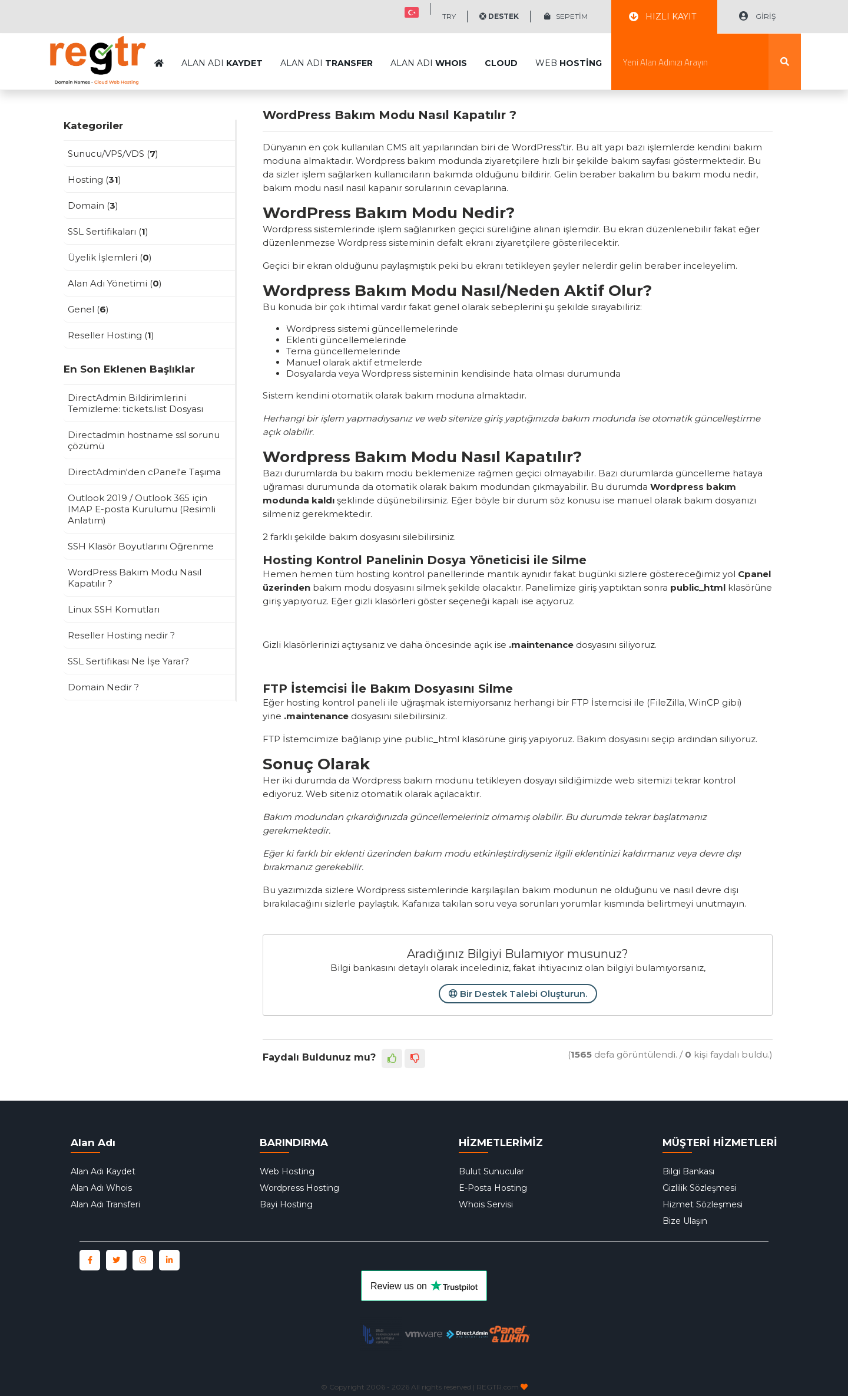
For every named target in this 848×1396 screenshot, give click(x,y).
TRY (449, 16)
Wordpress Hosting (299, 1188)
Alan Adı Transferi (105, 1204)
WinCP (704, 702)
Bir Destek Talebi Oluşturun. (518, 993)
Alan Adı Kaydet (103, 1171)
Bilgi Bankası (688, 1171)
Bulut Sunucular (491, 1171)
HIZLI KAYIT (662, 16)
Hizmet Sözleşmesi (702, 1204)
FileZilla (667, 702)
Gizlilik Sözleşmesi (699, 1188)
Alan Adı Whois (101, 1188)
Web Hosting (287, 1171)
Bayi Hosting (286, 1204)
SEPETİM (566, 16)
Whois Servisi (486, 1204)
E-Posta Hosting (493, 1188)
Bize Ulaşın (684, 1221)
